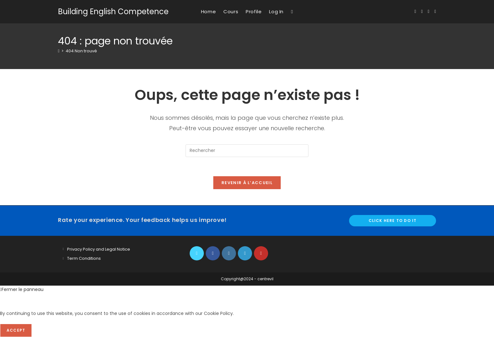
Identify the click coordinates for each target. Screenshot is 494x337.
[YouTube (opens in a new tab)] (435, 11)
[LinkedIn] (245, 253)
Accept (16, 330)
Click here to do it (393, 220)
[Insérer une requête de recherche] (247, 150)
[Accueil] (59, 51)
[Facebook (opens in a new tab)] (422, 11)
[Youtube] (261, 253)
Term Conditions (84, 258)
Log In (276, 11)
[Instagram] (229, 253)
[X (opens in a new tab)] (415, 11)
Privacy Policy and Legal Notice (98, 249)
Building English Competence (113, 11)
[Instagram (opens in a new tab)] (428, 11)
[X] (197, 253)
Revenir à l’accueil (247, 183)
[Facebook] (213, 253)
